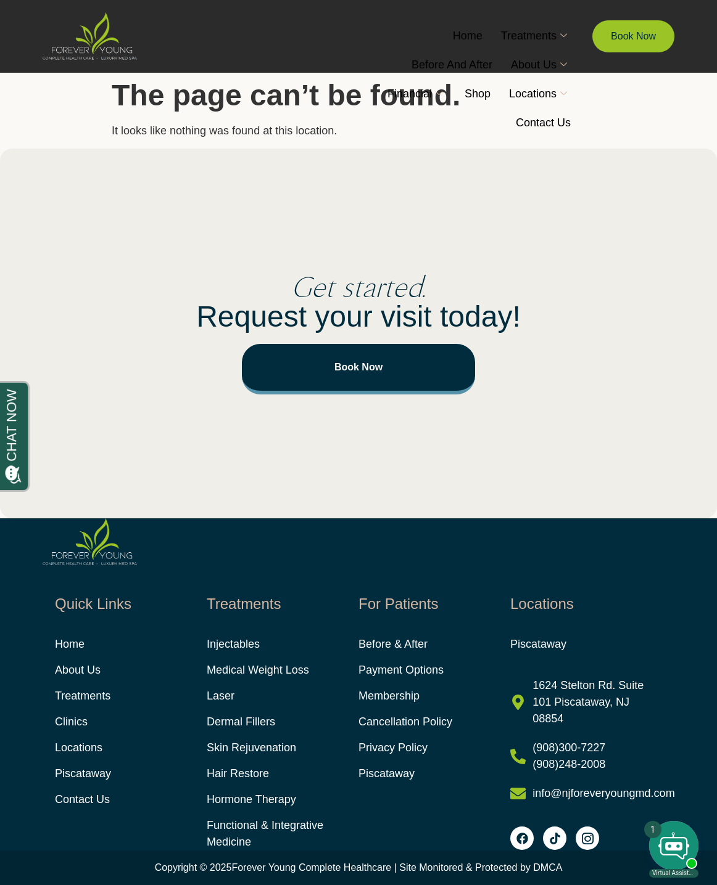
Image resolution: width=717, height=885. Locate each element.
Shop (478, 94)
